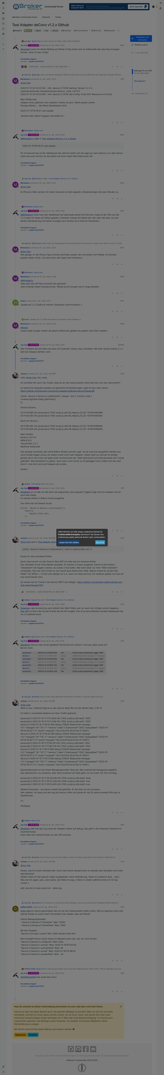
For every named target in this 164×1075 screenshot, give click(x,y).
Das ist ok (100, 542)
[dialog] (82, 537)
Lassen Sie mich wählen (69, 542)
